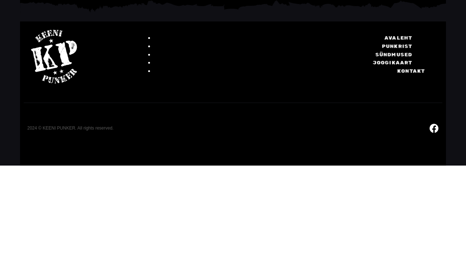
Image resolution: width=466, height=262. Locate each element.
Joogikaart (392, 63)
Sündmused (393, 55)
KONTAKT (411, 71)
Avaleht (398, 38)
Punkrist (397, 46)
